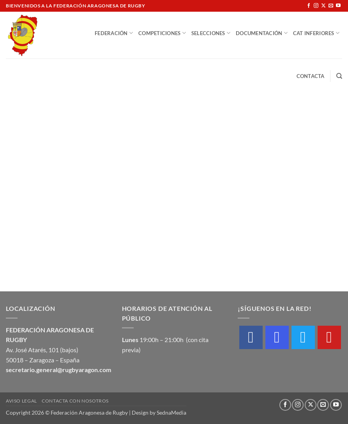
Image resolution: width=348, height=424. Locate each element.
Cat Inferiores (316, 33)
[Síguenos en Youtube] (338, 6)
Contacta (311, 76)
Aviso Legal (21, 401)
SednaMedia (171, 412)
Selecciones (210, 33)
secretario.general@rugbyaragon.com (58, 369)
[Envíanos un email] (331, 6)
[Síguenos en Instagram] (316, 6)
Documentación (262, 33)
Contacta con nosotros (75, 401)
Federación (114, 33)
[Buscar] (339, 76)
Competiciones (162, 33)
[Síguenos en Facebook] (308, 6)
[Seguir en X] (323, 6)
